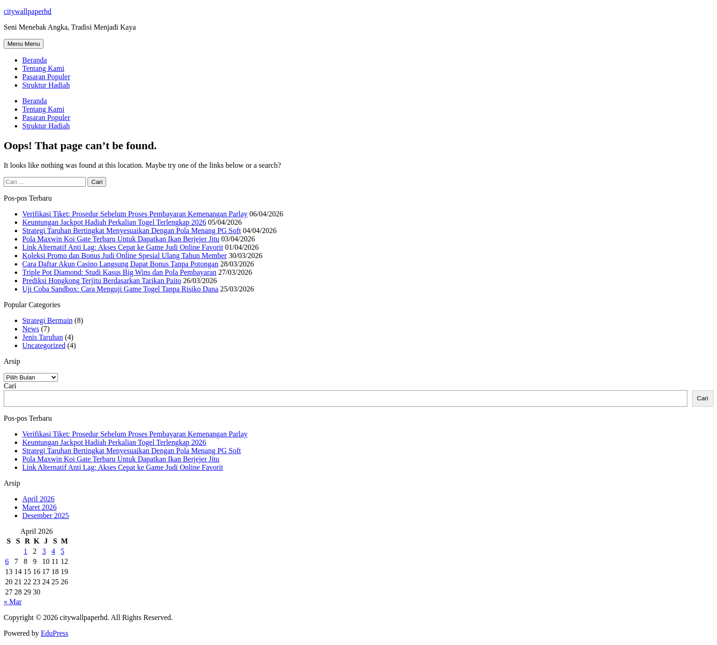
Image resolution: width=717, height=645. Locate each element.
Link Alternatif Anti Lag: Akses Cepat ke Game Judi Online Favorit (122, 247)
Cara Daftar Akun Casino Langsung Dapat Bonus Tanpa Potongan (120, 264)
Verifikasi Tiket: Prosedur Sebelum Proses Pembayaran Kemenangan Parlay (135, 214)
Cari (10, 386)
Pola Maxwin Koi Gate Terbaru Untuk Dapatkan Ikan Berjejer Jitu (121, 239)
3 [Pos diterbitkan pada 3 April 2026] (44, 551)
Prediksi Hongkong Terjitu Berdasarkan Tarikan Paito (101, 281)
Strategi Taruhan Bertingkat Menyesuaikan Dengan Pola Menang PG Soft (131, 230)
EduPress (55, 633)
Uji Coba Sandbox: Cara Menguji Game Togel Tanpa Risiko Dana (120, 289)
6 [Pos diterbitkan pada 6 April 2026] (7, 561)
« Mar (13, 602)
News (30, 329)
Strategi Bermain (47, 320)
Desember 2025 (45, 515)
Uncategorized (43, 345)
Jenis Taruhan (42, 337)
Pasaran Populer (46, 77)
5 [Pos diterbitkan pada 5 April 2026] (62, 551)
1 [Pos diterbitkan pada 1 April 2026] (25, 551)
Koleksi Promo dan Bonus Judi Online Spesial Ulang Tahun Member (124, 255)
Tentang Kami (43, 68)
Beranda (34, 60)
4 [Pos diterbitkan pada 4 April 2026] (53, 551)
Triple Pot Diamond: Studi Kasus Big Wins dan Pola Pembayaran (119, 272)
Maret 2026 (39, 507)
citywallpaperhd (27, 11)
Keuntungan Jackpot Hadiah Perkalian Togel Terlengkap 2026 (114, 222)
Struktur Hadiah (46, 85)
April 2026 (38, 499)
